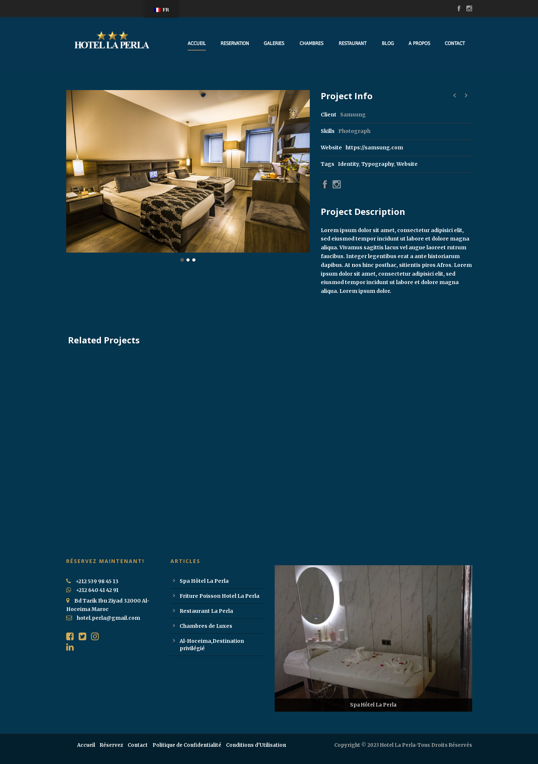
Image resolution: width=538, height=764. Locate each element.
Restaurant (352, 43)
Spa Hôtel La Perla (204, 581)
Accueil (197, 43)
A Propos (419, 43)
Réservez (111, 745)
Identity (348, 164)
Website (407, 164)
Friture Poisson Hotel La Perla (219, 596)
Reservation (235, 43)
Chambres (311, 43)
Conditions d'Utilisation (256, 745)
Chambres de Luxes (206, 626)
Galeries (274, 43)
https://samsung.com (374, 147)
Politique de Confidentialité (187, 745)
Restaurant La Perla (206, 611)
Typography (377, 164)
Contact (455, 43)
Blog (388, 43)
